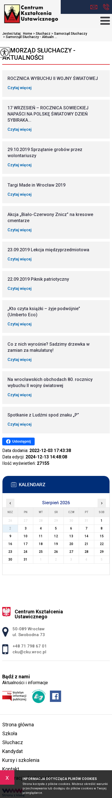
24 (25, 552)
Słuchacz (41, 33)
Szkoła (9, 733)
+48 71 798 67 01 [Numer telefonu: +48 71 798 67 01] (29, 646)
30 (10, 559)
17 (25, 544)
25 (41, 552)
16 (10, 544)
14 (86, 536)
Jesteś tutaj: (12, 33)
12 (56, 536)
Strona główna (18, 724)
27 (71, 552)
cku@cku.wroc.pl (93, 7)
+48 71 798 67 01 (106, 7)
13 (71, 536)
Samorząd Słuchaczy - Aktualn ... (29, 37)
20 (71, 544)
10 (25, 536)
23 (10, 552)
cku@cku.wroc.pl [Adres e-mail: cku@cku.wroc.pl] (29, 651)
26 (56, 552)
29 (102, 552)
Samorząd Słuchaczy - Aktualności (38, 54)
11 (41, 536)
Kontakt (10, 769)
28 (86, 552)
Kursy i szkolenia (20, 760)
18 (41, 544)
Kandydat (12, 751)
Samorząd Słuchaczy (68, 33)
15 (102, 536)
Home (27, 33)
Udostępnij (18, 441)
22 (102, 544)
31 (25, 559)
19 (56, 544)
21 (86, 544)
